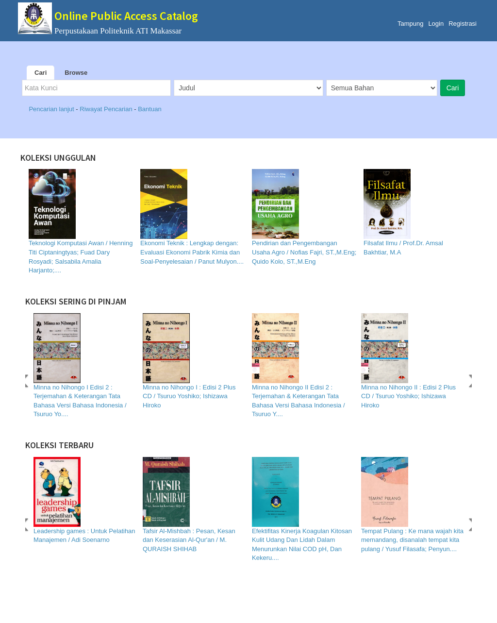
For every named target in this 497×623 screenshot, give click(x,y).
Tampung (410, 23)
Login (436, 23)
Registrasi (462, 23)
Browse (76, 72)
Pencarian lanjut (52, 109)
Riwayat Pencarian (107, 109)
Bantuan (149, 109)
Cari (40, 72)
